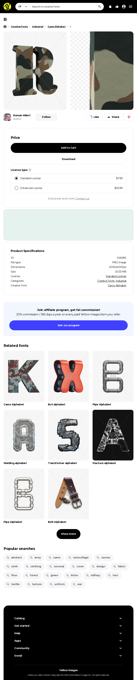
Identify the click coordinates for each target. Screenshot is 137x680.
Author (17, 119)
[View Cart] (110, 6)
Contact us (82, 198)
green (52, 575)
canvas (103, 557)
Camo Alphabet (117, 285)
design (98, 566)
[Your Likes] (117, 6)
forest (31, 575)
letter (72, 575)
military (93, 575)
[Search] (99, 6)
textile (12, 584)
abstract (14, 557)
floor (11, 575)
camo (54, 557)
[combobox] (67, 6)
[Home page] (5, 26)
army (35, 557)
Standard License (116, 276)
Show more (68, 533)
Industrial (121, 280)
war (77, 584)
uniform (57, 584)
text (113, 575)
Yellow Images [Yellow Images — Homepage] (68, 670)
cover (78, 566)
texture (34, 584)
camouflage (78, 557)
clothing (33, 566)
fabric (119, 566)
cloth (12, 566)
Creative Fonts (105, 280)
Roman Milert (21, 115)
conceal (56, 566)
